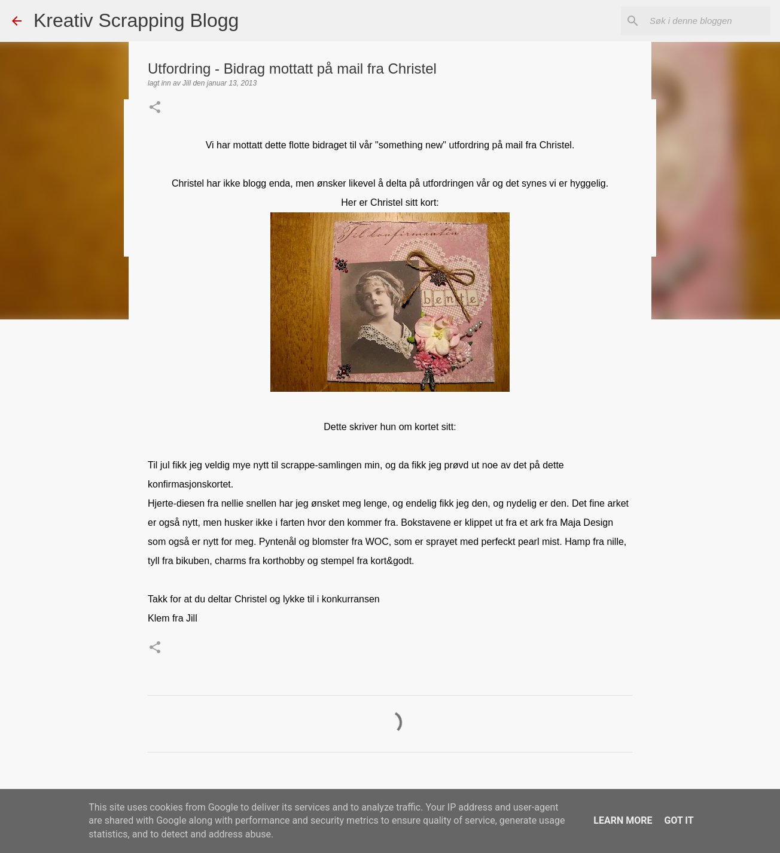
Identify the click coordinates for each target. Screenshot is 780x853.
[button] (155, 108)
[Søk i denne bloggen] (707, 21)
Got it (678, 820)
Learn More (622, 820)
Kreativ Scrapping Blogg (136, 20)
